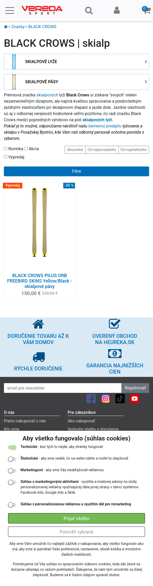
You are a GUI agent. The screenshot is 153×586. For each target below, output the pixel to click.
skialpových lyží (97, 119)
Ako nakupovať (81, 420)
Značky (18, 26)
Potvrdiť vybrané (76, 532)
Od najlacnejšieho (102, 150)
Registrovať (135, 387)
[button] (147, 10)
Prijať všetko (76, 518)
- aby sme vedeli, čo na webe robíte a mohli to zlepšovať (74, 458)
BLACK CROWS (42, 26)
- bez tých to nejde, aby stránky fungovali (61, 447)
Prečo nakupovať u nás (25, 420)
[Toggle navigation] (9, 10)
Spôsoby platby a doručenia (93, 429)
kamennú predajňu (105, 126)
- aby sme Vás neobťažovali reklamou (62, 470)
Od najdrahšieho (134, 150)
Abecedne (75, 150)
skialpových (47, 95)
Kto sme (11, 429)
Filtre (76, 171)
